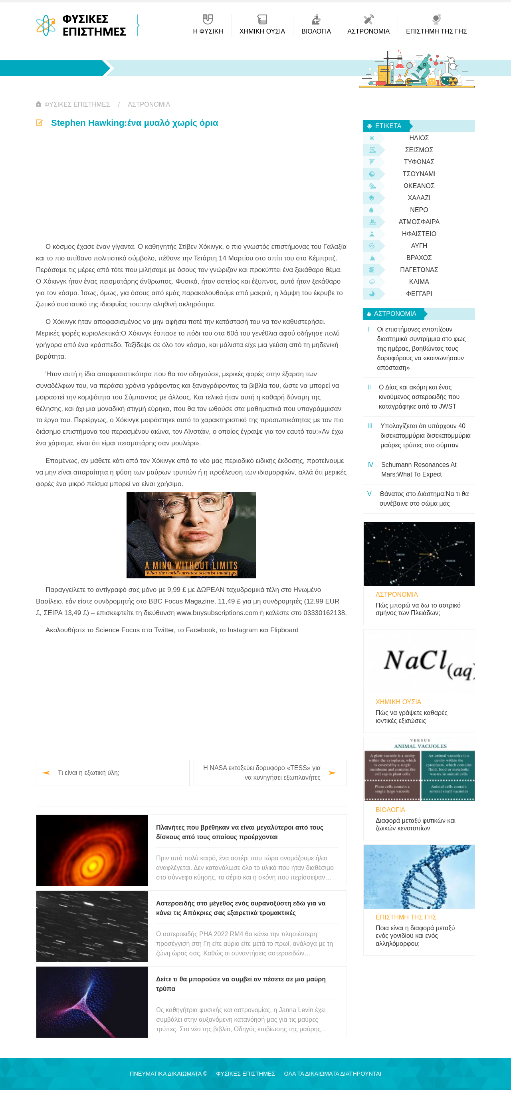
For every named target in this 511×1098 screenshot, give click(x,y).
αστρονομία (149, 104)
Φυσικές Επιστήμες (77, 104)
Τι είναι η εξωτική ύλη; (88, 772)
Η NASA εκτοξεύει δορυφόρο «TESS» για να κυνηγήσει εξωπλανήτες (262, 772)
